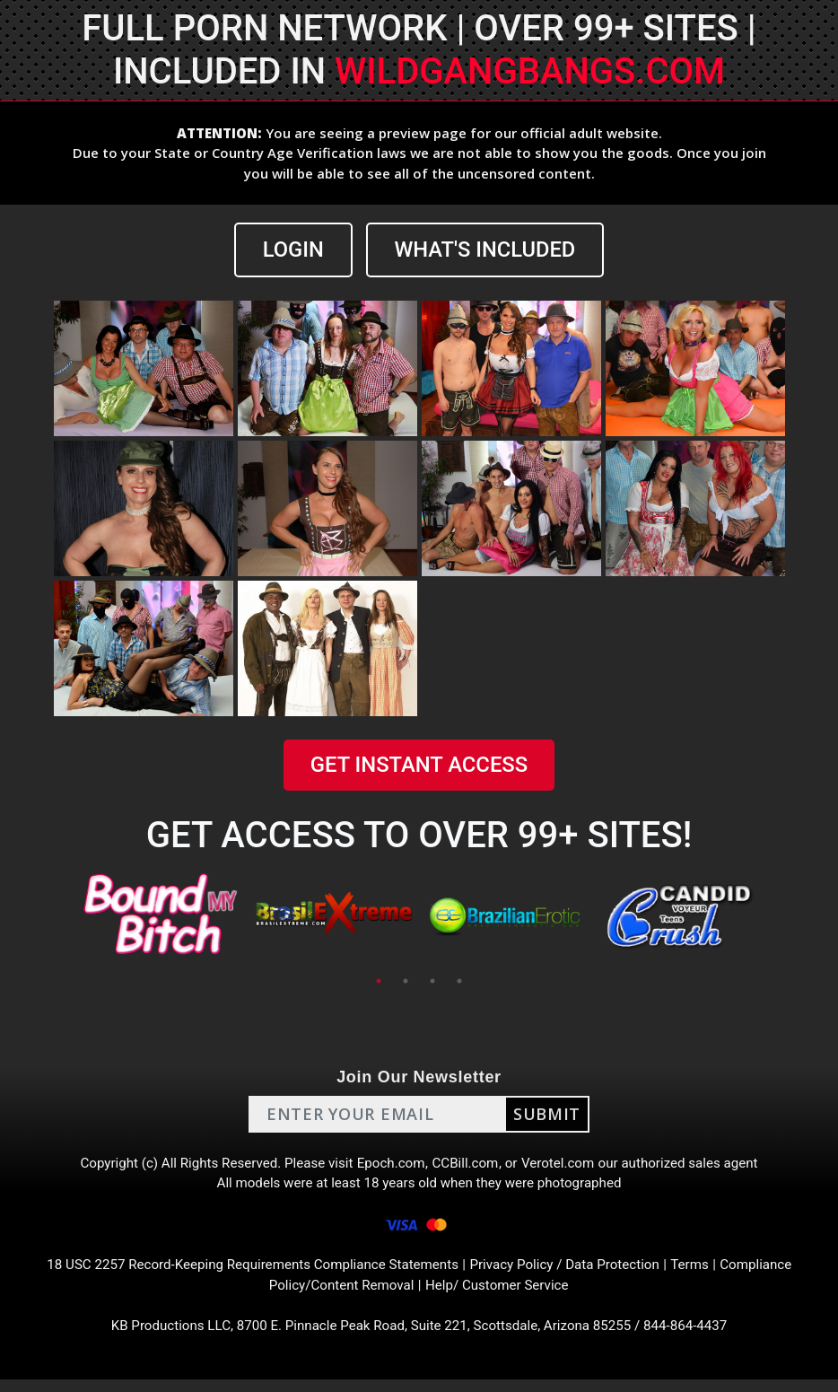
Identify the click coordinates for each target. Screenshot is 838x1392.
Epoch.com (390, 1165)
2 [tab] (406, 982)
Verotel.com (564, 1165)
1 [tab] (379, 982)
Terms (705, 1273)
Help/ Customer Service (501, 1294)
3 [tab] (432, 982)
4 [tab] (459, 982)
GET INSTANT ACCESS (419, 765)
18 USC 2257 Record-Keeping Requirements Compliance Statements (245, 1273)
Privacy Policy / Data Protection (573, 1273)
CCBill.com (467, 1165)
